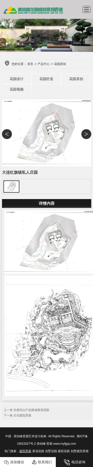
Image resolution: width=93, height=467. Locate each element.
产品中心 (44, 64)
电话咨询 (74, 462)
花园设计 (17, 79)
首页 (30, 64)
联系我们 (42, 462)
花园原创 (76, 79)
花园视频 (17, 89)
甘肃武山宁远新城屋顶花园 (31, 410)
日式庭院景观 (22, 415)
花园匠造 (46, 79)
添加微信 (14, 462)
